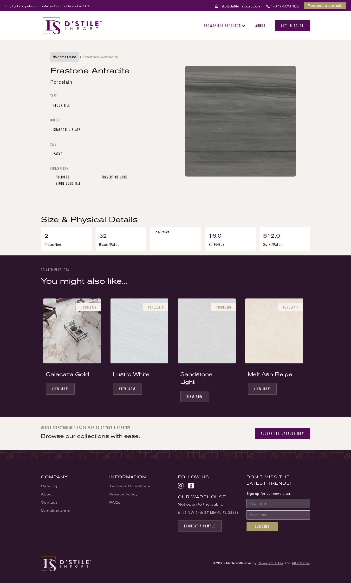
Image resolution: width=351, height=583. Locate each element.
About (260, 25)
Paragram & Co (270, 563)
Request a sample (325, 5)
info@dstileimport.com (238, 6)
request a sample (199, 526)
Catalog (49, 486)
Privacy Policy (123, 494)
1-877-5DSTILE (282, 6)
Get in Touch (292, 26)
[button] (225, 26)
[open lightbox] (240, 123)
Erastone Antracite (100, 57)
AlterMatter (301, 563)
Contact (49, 502)
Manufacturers (56, 511)
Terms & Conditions (129, 486)
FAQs (115, 502)
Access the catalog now (282, 433)
